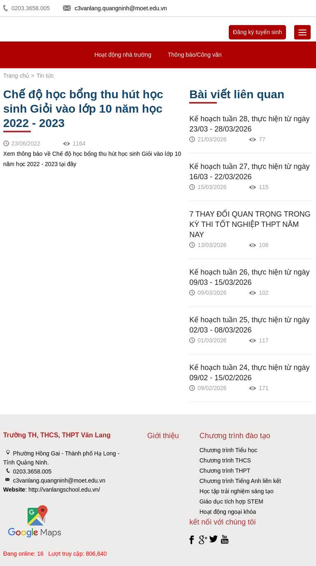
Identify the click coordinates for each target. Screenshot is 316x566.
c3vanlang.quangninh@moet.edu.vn (120, 8)
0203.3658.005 (31, 8)
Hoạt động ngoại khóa (228, 511)
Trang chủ (16, 75)
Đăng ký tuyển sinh (257, 32)
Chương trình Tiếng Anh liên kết (240, 481)
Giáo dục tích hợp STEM (231, 501)
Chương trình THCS (225, 460)
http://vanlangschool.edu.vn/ (64, 489)
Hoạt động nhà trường (122, 54)
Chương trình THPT (225, 470)
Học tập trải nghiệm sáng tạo (237, 491)
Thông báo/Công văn (195, 54)
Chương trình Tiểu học (229, 450)
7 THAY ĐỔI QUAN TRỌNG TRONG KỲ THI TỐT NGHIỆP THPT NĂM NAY (249, 224)
